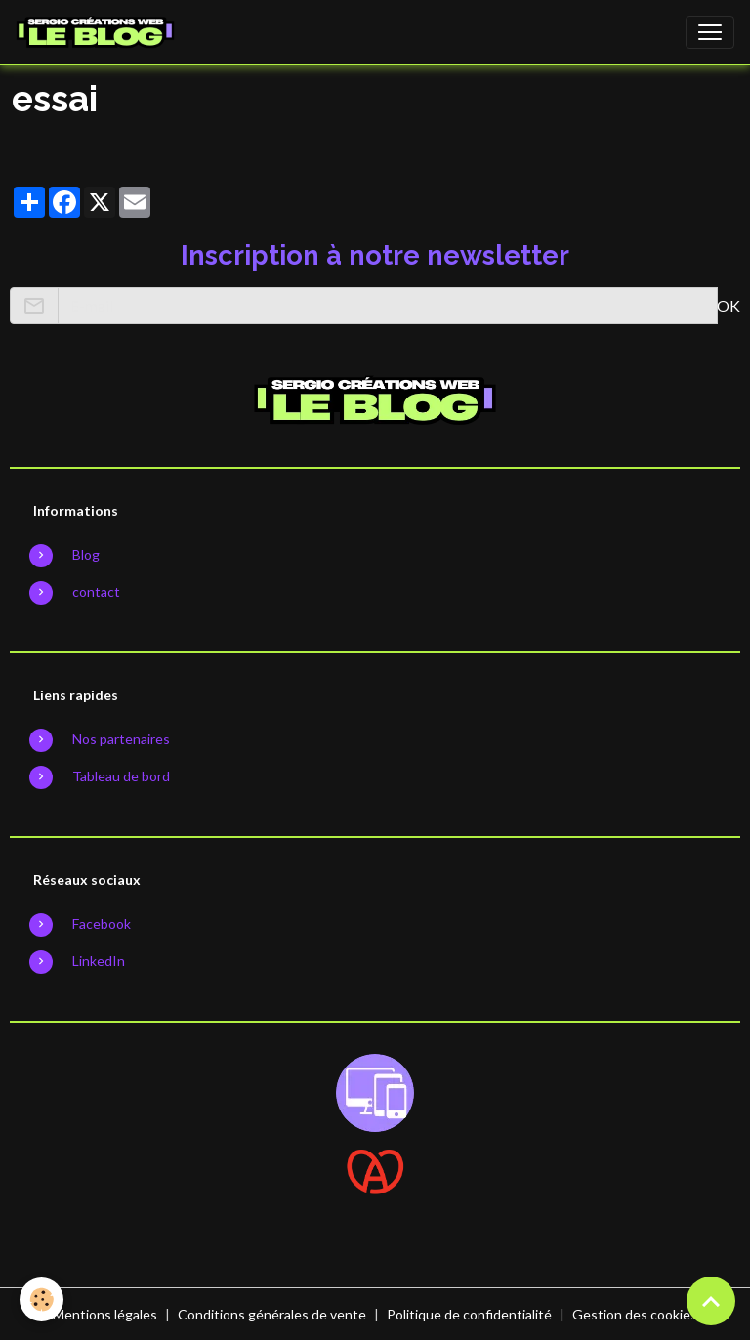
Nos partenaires (121, 739)
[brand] (99, 32)
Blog (86, 554)
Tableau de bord (121, 776)
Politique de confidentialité (469, 1314)
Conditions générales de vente (272, 1314)
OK (728, 305)
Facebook (101, 923)
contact (96, 591)
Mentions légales (105, 1314)
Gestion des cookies (634, 1314)
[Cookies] (41, 1299)
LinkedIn (98, 960)
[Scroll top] (711, 1301)
